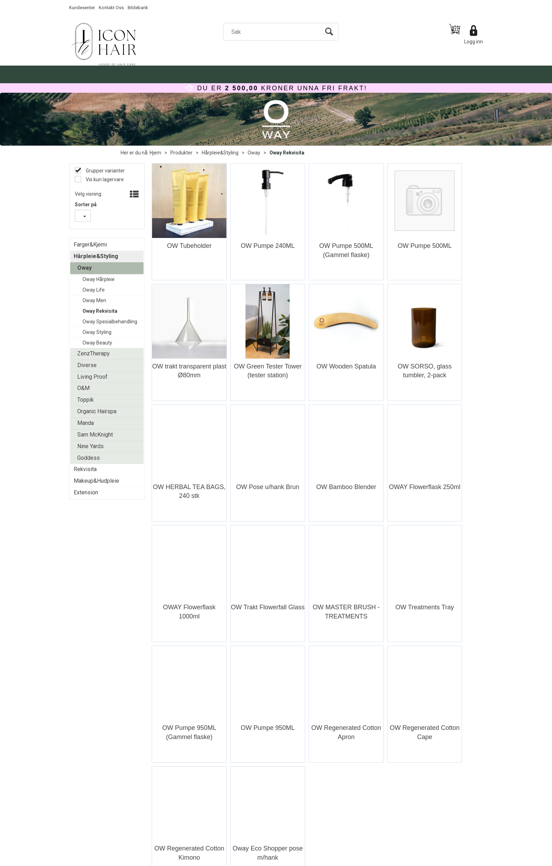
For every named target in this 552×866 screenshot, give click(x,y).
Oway (254, 152)
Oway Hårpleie (99, 279)
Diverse (87, 365)
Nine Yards (90, 446)
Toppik (85, 399)
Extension (86, 492)
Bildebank (138, 7)
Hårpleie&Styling (220, 152)
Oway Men (94, 300)
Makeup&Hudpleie (96, 480)
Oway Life (94, 290)
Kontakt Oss (111, 7)
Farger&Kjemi (90, 244)
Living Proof (92, 376)
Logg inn (473, 41)
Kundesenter (82, 7)
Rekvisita (85, 469)
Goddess (88, 458)
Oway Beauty (97, 343)
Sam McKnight (95, 434)
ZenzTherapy (93, 353)
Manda (85, 423)
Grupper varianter (105, 170)
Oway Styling (97, 332)
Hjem (155, 152)
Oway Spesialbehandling (110, 321)
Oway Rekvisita (286, 152)
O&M (83, 388)
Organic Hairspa (96, 411)
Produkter (181, 152)
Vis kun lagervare (104, 179)
